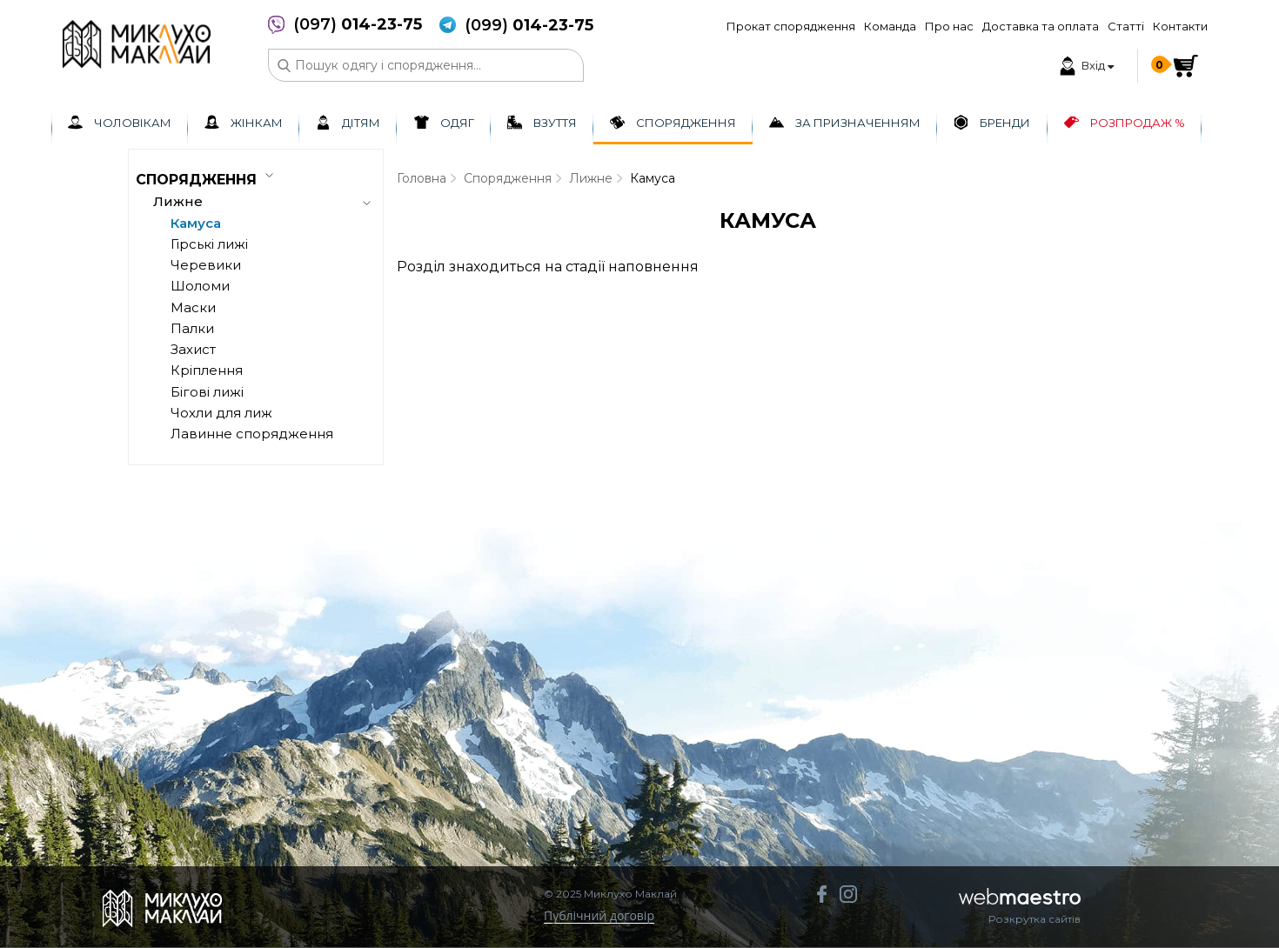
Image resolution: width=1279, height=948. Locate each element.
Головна (421, 178)
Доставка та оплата (1040, 26)
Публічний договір (599, 916)
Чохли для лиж (221, 412)
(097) (357, 25)
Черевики (206, 264)
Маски (193, 307)
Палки (192, 328)
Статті (1126, 26)
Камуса (196, 223)
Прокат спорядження (791, 26)
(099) (529, 26)
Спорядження (508, 178)
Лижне (591, 178)
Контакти (1180, 26)
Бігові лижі (207, 391)
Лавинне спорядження (252, 433)
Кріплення (207, 370)
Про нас (949, 26)
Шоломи (200, 285)
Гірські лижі (209, 244)
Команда (890, 26)
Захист (193, 349)
